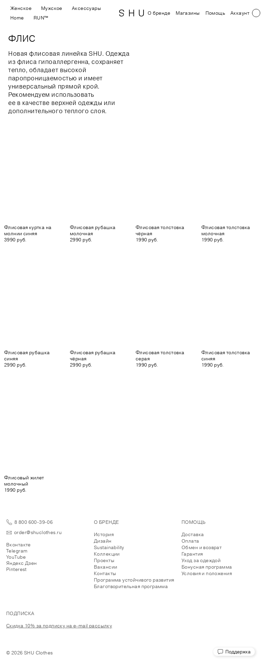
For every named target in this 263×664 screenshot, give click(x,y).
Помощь (215, 13)
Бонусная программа (206, 567)
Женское (21, 8)
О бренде (159, 13)
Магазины (188, 13)
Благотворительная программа (131, 586)
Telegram (16, 551)
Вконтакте (18, 545)
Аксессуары (86, 8)
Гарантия (192, 554)
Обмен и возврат (201, 547)
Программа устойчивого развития (134, 580)
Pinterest (16, 569)
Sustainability (109, 547)
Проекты (104, 560)
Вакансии (105, 567)
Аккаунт (239, 13)
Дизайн (103, 541)
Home (17, 18)
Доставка (192, 534)
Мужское (51, 8)
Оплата (190, 541)
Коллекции (107, 554)
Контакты (105, 573)
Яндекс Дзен (21, 563)
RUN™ (41, 18)
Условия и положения (206, 573)
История (104, 534)
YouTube (16, 557)
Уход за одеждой (201, 560)
